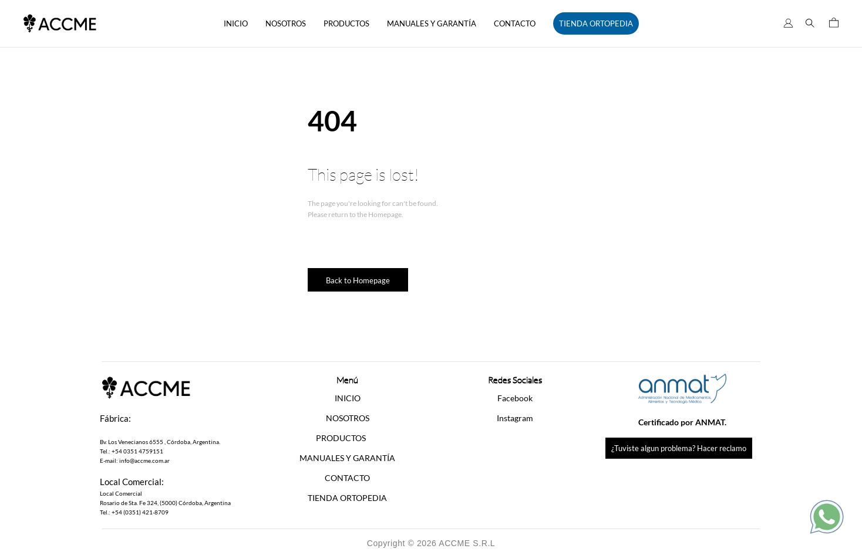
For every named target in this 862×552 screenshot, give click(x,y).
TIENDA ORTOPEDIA (596, 23)
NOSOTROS (285, 23)
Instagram (515, 418)
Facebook (515, 398)
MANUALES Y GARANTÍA (431, 23)
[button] (347, 438)
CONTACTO (515, 23)
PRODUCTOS (346, 23)
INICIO (236, 23)
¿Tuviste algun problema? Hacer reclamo (678, 448)
